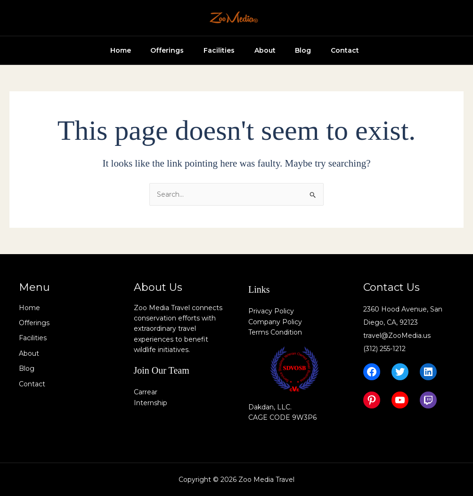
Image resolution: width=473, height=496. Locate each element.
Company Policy (275, 322)
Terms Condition (275, 332)
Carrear (145, 392)
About (257, 50)
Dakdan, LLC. (270, 407)
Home (100, 50)
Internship (150, 403)
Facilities (207, 50)
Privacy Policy (271, 311)
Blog (299, 50)
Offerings (151, 50)
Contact (345, 50)
